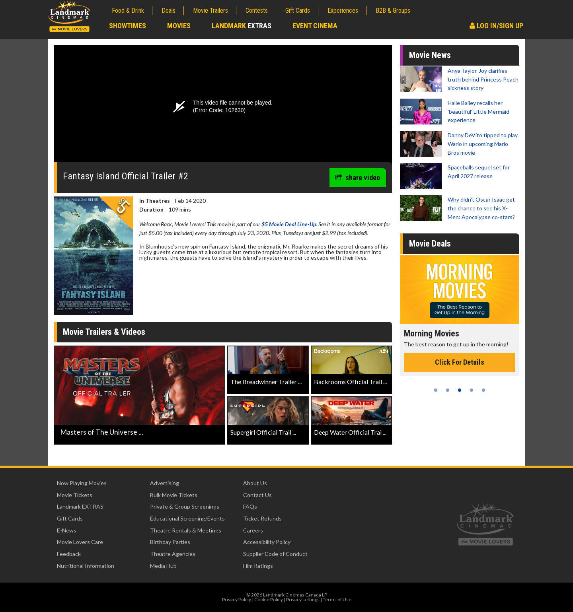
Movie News (430, 55)
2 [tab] (448, 390)
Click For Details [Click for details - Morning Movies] (479, 362)
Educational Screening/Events (187, 518)
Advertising (164, 483)
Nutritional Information (85, 565)
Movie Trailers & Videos (104, 332)
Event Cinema (314, 25)
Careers (253, 530)
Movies (179, 25)
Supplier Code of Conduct (275, 553)
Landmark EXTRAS (80, 506)
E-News (66, 530)
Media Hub (163, 565)
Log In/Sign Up (496, 25)
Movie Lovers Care (80, 541)
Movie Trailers (210, 10)
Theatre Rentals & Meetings (185, 530)
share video (357, 177)
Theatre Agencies (172, 553)
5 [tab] (483, 390)
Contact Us (257, 495)
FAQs (250, 506)
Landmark (241, 25)
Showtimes (127, 25)
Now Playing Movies (82, 483)
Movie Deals (430, 244)
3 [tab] (460, 390)
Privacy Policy (236, 599)
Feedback (69, 553)
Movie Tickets (74, 495)
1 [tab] (436, 390)
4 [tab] (472, 390)
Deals (168, 10)
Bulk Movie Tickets (173, 495)
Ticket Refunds (262, 518)
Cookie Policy (268, 599)
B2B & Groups (393, 10)
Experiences (342, 10)
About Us (255, 483)
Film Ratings (258, 565)
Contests (257, 10)
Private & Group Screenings (184, 506)
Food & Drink (128, 10)
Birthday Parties (170, 541)
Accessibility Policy (266, 541)
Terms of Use (337, 599)
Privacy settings (303, 599)
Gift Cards (297, 10)
